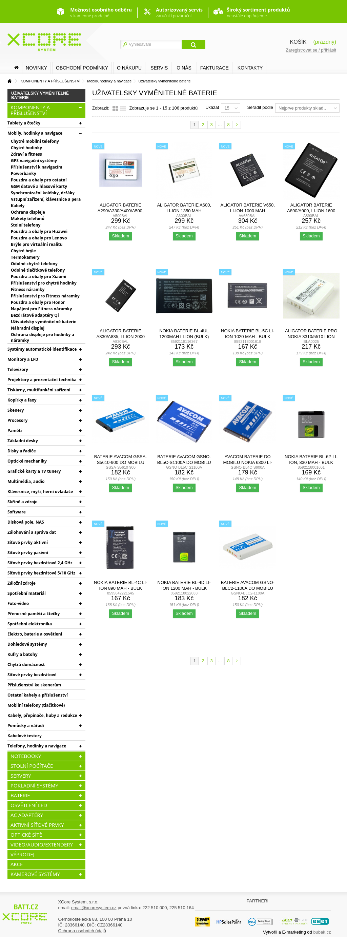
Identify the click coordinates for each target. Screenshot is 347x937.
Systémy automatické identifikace (42, 349)
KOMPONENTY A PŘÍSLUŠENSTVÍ (30, 110)
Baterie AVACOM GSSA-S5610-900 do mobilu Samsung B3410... (120, 462)
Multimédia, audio (25, 481)
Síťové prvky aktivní (27, 542)
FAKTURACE (214, 68)
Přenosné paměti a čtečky (33, 614)
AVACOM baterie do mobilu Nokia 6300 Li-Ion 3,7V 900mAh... (247, 462)
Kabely (17, 206)
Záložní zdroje (21, 583)
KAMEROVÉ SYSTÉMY (35, 874)
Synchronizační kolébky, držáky (43, 193)
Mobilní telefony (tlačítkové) (36, 705)
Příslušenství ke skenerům (34, 685)
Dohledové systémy (27, 644)
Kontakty (250, 68)
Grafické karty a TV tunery (34, 471)
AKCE (17, 864)
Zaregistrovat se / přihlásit (311, 50)
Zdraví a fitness (26, 154)
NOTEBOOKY (26, 756)
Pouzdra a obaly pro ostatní (39, 180)
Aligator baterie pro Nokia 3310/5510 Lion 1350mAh (311, 336)
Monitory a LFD (22, 359)
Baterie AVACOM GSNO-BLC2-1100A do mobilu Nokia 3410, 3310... (247, 588)
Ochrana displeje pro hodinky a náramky (42, 337)
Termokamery (25, 257)
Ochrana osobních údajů (82, 930)
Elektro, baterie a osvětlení (34, 634)
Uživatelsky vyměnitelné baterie (43, 322)
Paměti (14, 430)
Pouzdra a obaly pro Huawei (39, 231)
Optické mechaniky (27, 461)
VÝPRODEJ (23, 854)
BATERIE (20, 795)
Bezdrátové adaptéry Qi (35, 315)
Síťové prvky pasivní (27, 552)
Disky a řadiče (21, 451)
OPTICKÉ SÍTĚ (26, 834)
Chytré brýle (23, 251)
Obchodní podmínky (82, 68)
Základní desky (22, 441)
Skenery (15, 410)
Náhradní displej (27, 328)
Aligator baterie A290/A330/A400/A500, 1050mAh (121, 210)
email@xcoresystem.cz (94, 907)
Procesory (17, 420)
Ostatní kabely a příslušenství (37, 695)
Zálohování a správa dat (31, 532)
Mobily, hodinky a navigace (34, 133)
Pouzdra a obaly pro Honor (38, 302)
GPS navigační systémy (34, 160)
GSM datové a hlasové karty (39, 186)
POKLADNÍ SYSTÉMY (34, 785)
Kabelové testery (24, 736)
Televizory (17, 369)
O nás (184, 68)
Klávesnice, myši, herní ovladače (40, 491)
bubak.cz (322, 932)
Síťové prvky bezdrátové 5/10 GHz (41, 573)
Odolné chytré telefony (34, 264)
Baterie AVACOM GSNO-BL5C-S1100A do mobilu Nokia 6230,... (184, 462)
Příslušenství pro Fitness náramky (45, 296)
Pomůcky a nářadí (25, 725)
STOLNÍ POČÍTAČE (32, 765)
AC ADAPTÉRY (27, 815)
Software (16, 512)
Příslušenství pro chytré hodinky (44, 283)
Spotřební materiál (26, 593)
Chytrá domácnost (26, 664)
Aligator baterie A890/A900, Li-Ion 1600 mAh (311, 210)
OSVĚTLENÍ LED (29, 805)
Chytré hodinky (26, 148)
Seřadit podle (260, 107)
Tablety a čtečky (23, 123)
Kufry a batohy (22, 654)
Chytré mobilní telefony (35, 141)
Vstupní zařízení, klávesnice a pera (46, 199)
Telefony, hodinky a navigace (36, 746)
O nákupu (129, 68)
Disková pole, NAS (25, 522)
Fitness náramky (27, 289)
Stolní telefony (25, 225)
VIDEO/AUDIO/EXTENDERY (42, 844)
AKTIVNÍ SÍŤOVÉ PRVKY (37, 824)
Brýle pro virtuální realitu (37, 244)
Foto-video (18, 603)
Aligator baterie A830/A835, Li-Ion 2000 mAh (121, 336)
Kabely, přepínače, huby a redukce (42, 715)
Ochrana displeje (28, 212)
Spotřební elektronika (29, 624)
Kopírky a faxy (22, 400)
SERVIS (159, 68)
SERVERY (21, 775)
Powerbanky (23, 173)
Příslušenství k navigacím (36, 167)
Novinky (36, 68)
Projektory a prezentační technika (42, 380)
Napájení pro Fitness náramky (41, 309)
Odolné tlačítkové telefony (38, 270)
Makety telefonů (27, 218)
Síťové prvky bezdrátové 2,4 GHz (40, 563)
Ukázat (212, 107)
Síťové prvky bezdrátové (32, 675)
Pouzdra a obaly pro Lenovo (39, 238)
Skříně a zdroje (22, 502)
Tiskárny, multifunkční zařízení (38, 390)
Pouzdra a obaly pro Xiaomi (38, 276)
